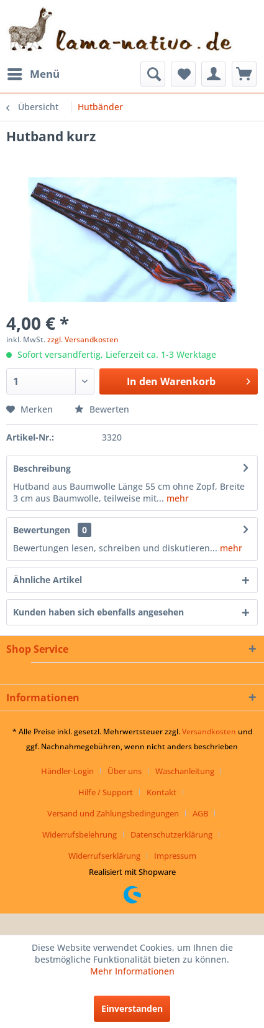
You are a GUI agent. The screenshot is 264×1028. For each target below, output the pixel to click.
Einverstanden (132, 1008)
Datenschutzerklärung (171, 834)
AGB (200, 813)
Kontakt (161, 792)
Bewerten (102, 409)
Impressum (175, 855)
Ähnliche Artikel (47, 580)
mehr (176, 498)
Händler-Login (67, 771)
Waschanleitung (184, 771)
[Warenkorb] (244, 74)
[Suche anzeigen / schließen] (152, 74)
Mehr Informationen (132, 971)
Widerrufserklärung (104, 855)
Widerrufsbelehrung (79, 834)
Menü (33, 72)
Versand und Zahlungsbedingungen (113, 813)
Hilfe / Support (105, 792)
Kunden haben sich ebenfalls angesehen (98, 612)
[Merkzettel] (183, 74)
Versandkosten (209, 731)
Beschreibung (42, 468)
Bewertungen (41, 530)
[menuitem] (33, 74)
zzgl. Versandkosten (83, 339)
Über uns (124, 771)
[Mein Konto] (213, 74)
